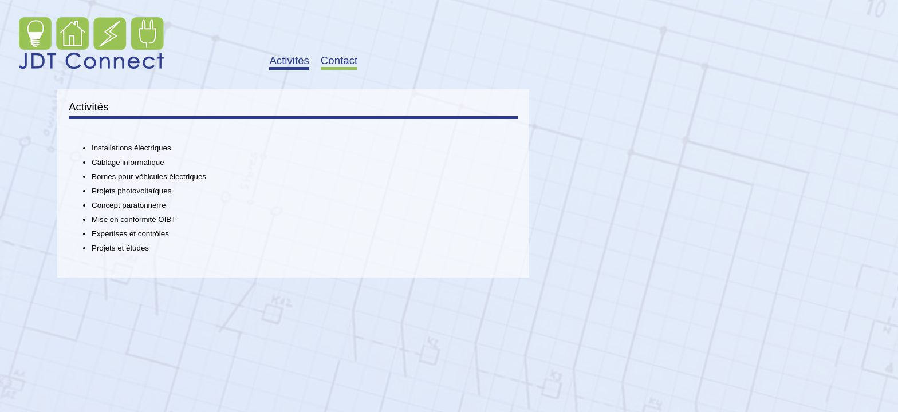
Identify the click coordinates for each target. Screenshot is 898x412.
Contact (339, 60)
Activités (289, 60)
